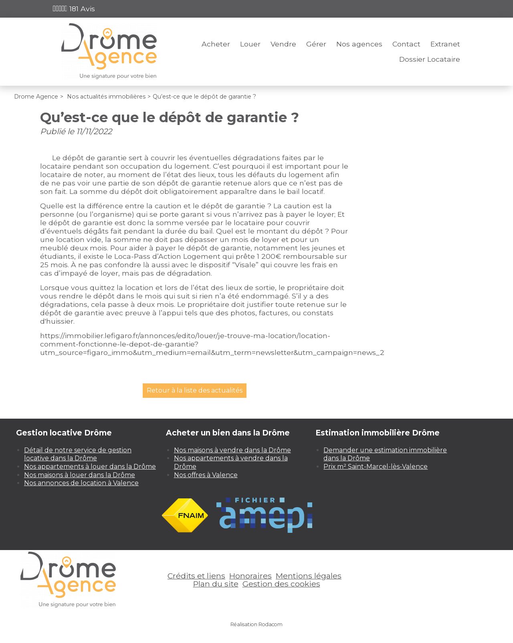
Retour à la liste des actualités (194, 390)
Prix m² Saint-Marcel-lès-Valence (375, 466)
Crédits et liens (196, 576)
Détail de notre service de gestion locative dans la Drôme (77, 454)
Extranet (445, 44)
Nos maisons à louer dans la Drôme (79, 475)
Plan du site (215, 584)
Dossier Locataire (429, 59)
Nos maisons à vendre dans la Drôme (232, 450)
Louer (250, 44)
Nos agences (359, 44)
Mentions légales (308, 576)
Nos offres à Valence (206, 475)
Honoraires (250, 576)
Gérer (316, 44)
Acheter (216, 44)
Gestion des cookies (281, 584)
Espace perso (437, 8)
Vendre (283, 44)
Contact (406, 44)
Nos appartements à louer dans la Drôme (90, 466)
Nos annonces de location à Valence (81, 483)
